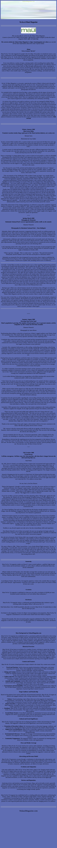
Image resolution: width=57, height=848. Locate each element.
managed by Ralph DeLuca (46, 101)
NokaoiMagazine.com (28, 1)
